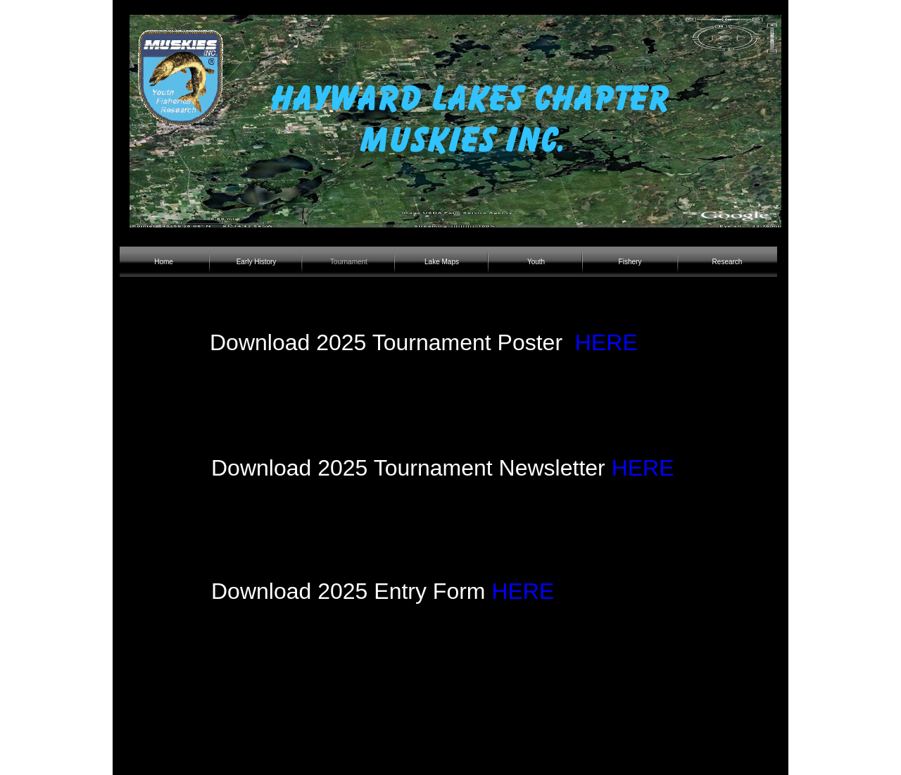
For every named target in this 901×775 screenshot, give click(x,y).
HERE (606, 342)
